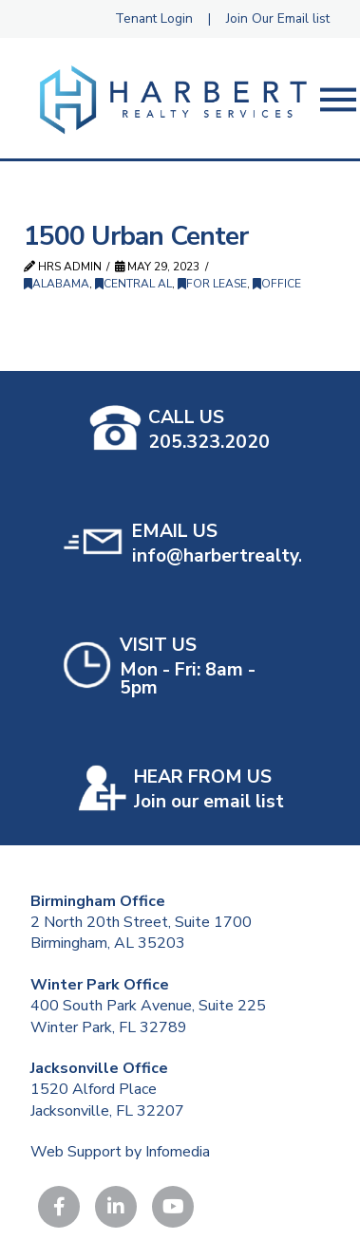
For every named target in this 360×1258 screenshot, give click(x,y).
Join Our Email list (278, 18)
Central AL (133, 283)
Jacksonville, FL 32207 (107, 1111)
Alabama (56, 283)
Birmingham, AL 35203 (107, 943)
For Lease (212, 283)
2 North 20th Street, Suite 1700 (141, 922)
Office (277, 283)
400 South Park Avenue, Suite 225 (148, 1005)
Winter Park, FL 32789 (108, 1027)
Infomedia (177, 1151)
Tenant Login (154, 18)
